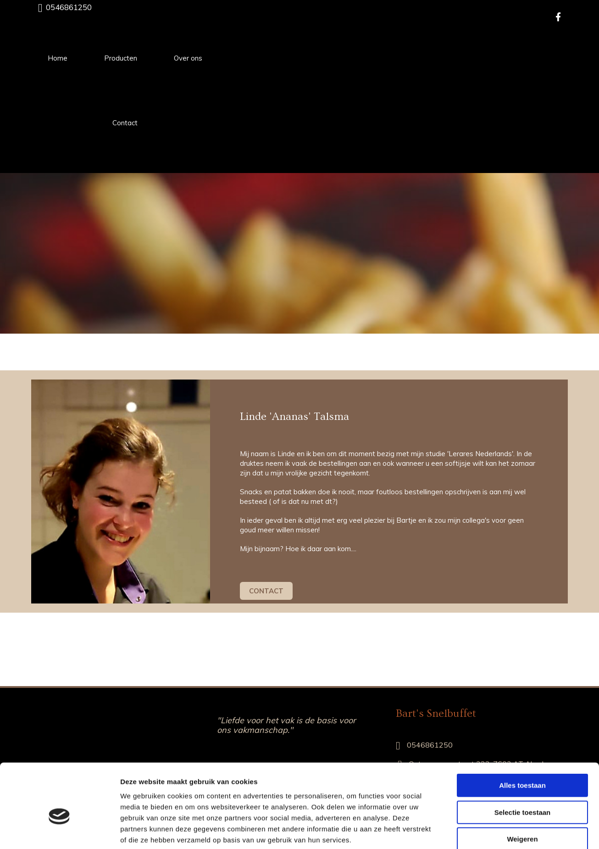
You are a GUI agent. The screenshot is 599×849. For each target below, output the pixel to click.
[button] (266, 591)
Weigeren (522, 790)
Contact (125, 122)
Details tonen (495, 831)
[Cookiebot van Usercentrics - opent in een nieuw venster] (59, 831)
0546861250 (69, 7)
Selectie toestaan (522, 764)
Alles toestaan (522, 737)
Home (57, 58)
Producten (120, 58)
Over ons (188, 58)
